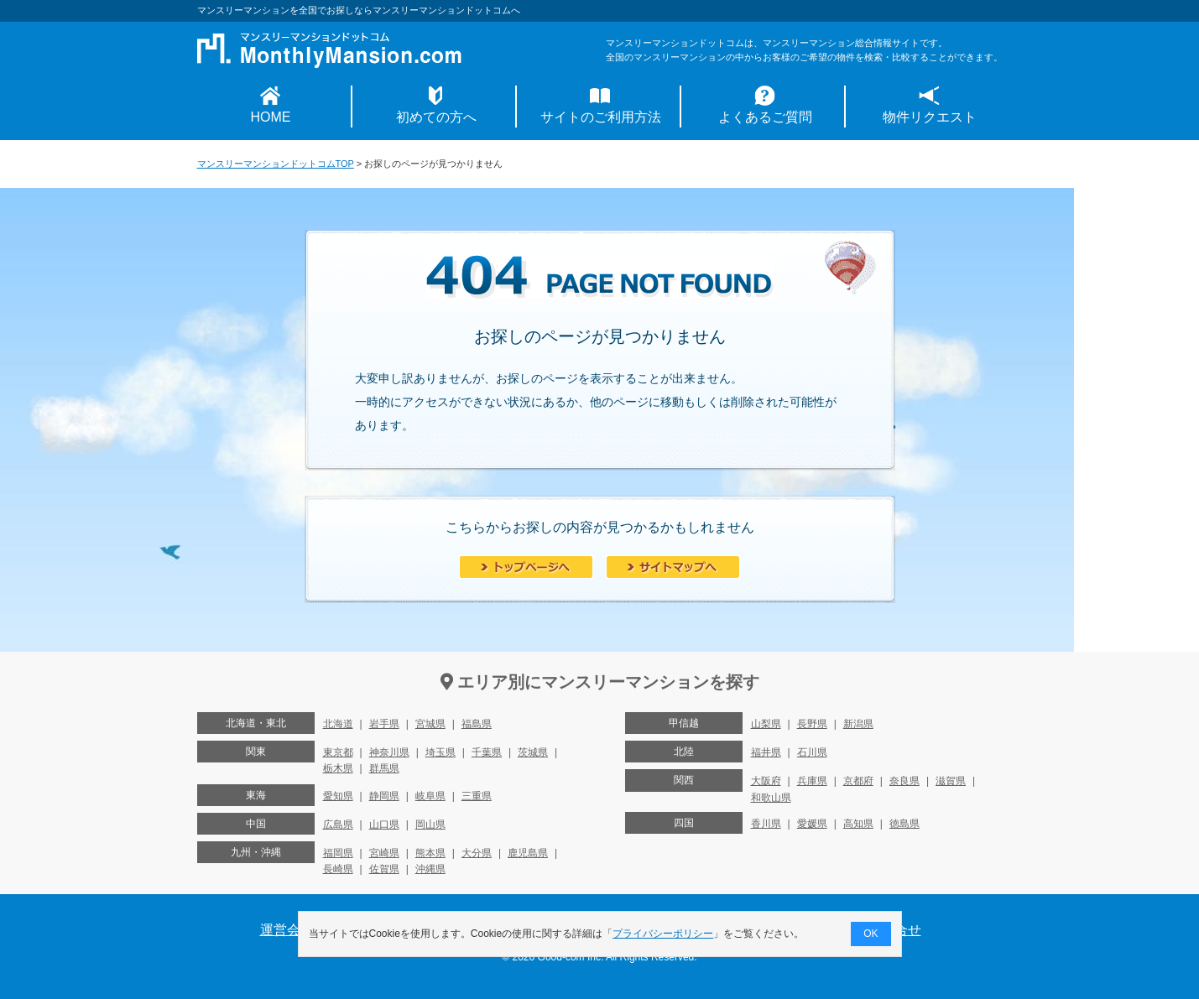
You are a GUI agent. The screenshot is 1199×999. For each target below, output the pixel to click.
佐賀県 (384, 869)
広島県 (338, 824)
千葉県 (487, 752)
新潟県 (858, 724)
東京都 (338, 752)
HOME (271, 117)
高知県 (858, 824)
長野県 (812, 724)
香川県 (766, 824)
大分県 (476, 853)
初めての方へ (436, 117)
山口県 (384, 824)
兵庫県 (812, 781)
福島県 (476, 724)
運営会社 (287, 930)
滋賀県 (951, 781)
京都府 (858, 781)
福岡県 (338, 853)
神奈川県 (389, 752)
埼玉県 (440, 752)
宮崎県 (384, 853)
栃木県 (338, 768)
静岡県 (384, 796)
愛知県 (338, 796)
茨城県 (533, 752)
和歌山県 (771, 798)
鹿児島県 (528, 853)
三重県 (476, 796)
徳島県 (904, 824)
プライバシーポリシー (663, 933)
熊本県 (430, 853)
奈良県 (904, 781)
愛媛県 (812, 824)
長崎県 (338, 869)
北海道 (338, 724)
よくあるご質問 (765, 117)
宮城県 (430, 724)
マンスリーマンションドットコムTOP (275, 164)
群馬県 (384, 768)
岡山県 (430, 824)
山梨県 (766, 724)
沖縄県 (430, 869)
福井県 (766, 752)
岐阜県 (430, 796)
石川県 (812, 752)
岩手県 (384, 724)
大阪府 (766, 781)
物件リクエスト (930, 117)
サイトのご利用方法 (600, 117)
